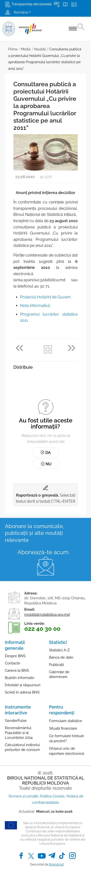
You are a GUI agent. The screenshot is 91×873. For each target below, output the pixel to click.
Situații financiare (63, 728)
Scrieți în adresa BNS (22, 692)
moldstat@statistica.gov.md (47, 614)
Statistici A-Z (59, 650)
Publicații (56, 665)
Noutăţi (40, 49)
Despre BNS (15, 656)
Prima (12, 49)
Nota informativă (35, 305)
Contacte (12, 663)
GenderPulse (16, 720)
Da (46, 452)
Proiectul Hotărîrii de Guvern (45, 297)
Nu (46, 464)
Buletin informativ (19, 678)
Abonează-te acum (43, 552)
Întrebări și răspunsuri (22, 685)
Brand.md (56, 864)
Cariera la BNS (17, 670)
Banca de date (61, 657)
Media (26, 49)
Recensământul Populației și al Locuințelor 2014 (19, 733)
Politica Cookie (52, 796)
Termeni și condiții (23, 796)
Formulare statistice (65, 721)
